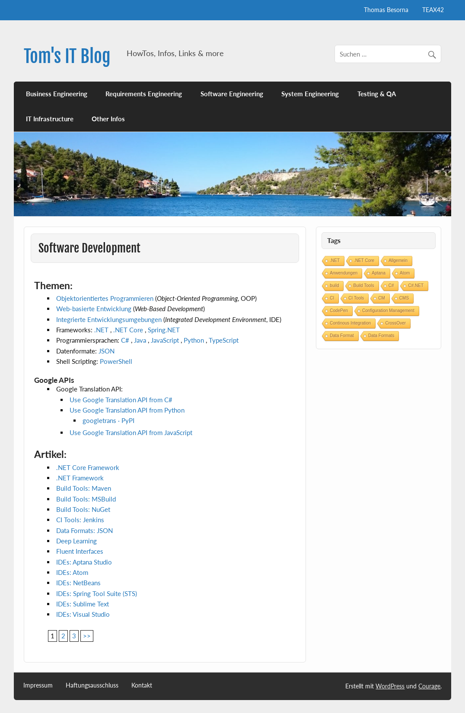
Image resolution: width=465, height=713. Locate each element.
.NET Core (128, 330)
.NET (101, 330)
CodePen (339, 310)
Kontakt (141, 685)
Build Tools (363, 285)
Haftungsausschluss (92, 685)
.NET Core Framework (87, 467)
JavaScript (165, 340)
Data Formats (381, 335)
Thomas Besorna (386, 9)
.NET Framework (80, 478)
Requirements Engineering (143, 94)
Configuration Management (388, 310)
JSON (107, 351)
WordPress (390, 686)
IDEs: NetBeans (78, 583)
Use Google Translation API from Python (127, 410)
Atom (405, 273)
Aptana (378, 273)
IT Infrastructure (49, 119)
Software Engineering (232, 94)
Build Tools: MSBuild (86, 499)
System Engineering (310, 94)
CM (381, 298)
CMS (404, 298)
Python (194, 340)
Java (140, 340)
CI (332, 298)
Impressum (38, 685)
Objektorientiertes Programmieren (104, 298)
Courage (429, 686)
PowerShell (116, 361)
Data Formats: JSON (84, 530)
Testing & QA (376, 94)
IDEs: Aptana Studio (84, 562)
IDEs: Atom (72, 572)
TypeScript (224, 340)
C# (125, 340)
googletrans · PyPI (108, 420)
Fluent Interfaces (79, 551)
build (334, 285)
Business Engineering (56, 94)
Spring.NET (164, 330)
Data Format (342, 335)
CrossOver (395, 323)
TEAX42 (433, 9)
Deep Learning (76, 541)
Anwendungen (343, 273)
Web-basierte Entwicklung (93, 308)
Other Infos (108, 119)
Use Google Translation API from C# (121, 400)
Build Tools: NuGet (83, 509)
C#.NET (416, 285)
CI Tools (356, 298)
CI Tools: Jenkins (80, 520)
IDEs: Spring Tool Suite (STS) (96, 593)
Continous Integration (350, 323)
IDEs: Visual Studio (83, 614)
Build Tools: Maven (83, 488)
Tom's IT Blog (67, 56)
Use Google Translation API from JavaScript (131, 432)
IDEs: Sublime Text (82, 604)
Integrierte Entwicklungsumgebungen (109, 319)
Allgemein (398, 260)
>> (87, 636)
